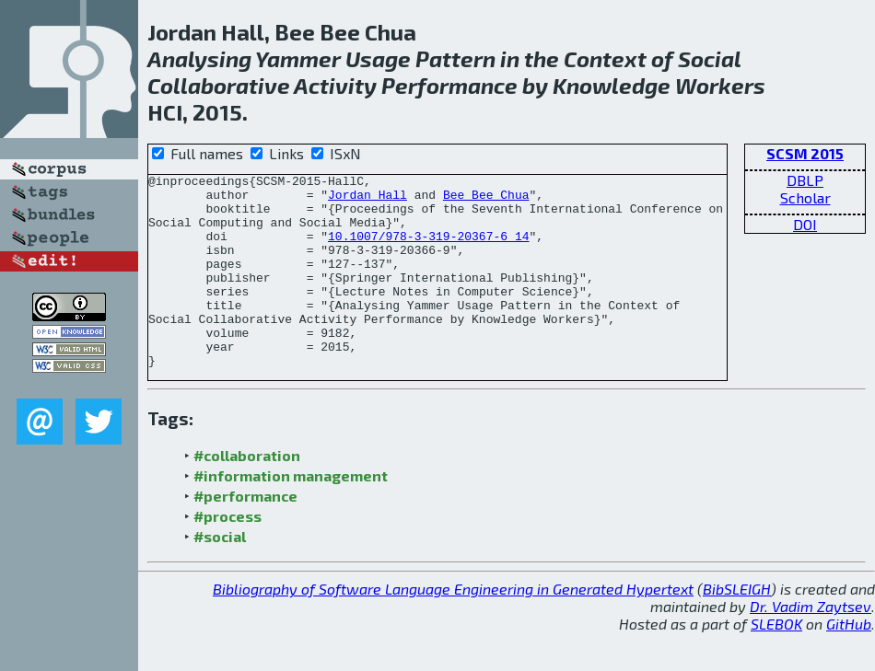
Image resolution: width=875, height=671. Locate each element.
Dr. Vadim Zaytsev (810, 645)
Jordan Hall (367, 199)
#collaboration (246, 494)
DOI (805, 224)
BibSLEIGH (737, 627)
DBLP (805, 180)
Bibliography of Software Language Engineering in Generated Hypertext (453, 627)
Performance (449, 85)
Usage (378, 58)
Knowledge (612, 85)
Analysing (199, 58)
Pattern (455, 58)
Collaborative (218, 85)
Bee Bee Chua (486, 199)
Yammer (298, 58)
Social (709, 58)
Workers (720, 85)
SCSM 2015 (805, 153)
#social (219, 575)
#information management (290, 514)
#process (227, 554)
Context (605, 58)
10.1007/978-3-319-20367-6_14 (428, 249)
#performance (245, 534)
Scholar (805, 197)
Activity (335, 85)
